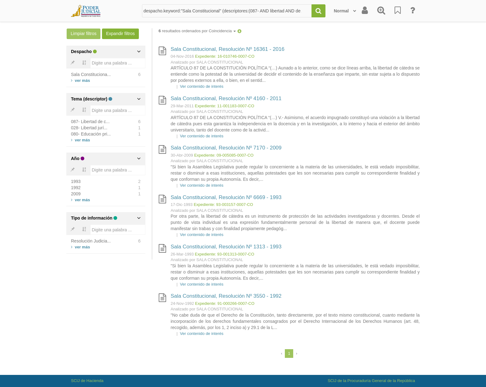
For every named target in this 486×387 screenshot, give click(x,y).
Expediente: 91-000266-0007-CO (224, 303)
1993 (76, 181)
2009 (76, 193)
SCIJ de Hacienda (87, 380)
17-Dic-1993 (182, 204)
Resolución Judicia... (91, 240)
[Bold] (72, 63)
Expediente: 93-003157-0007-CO (223, 204)
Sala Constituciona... (91, 74)
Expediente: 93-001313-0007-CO (224, 254)
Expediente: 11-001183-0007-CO (224, 106)
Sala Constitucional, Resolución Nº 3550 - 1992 (226, 296)
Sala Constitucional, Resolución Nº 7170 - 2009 (226, 148)
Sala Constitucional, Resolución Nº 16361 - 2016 (228, 49)
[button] (239, 31)
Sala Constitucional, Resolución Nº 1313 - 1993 (226, 247)
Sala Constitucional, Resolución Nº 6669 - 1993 (226, 197)
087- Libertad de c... (90, 121)
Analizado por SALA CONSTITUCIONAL (207, 62)
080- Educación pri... (91, 133)
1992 (76, 187)
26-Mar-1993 (182, 254)
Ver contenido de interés (201, 86)
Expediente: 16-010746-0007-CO (224, 56)
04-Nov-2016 (182, 56)
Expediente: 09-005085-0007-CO (224, 155)
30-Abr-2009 (182, 155)
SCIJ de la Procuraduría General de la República (371, 380)
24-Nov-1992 (182, 303)
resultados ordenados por (197, 31)
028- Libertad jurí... (89, 127)
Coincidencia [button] (222, 31)
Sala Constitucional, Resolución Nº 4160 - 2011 (226, 98)
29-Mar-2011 (182, 106)
